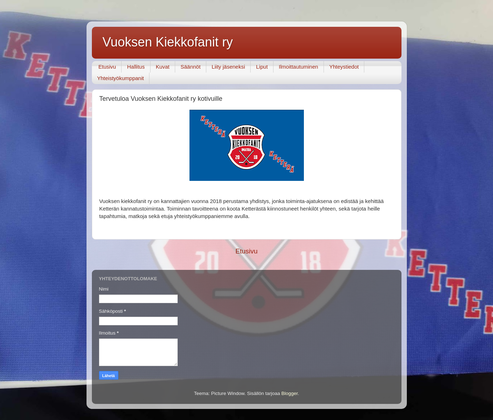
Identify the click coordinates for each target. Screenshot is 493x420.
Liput (262, 67)
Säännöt (191, 67)
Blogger (289, 393)
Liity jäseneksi (228, 67)
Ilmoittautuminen (298, 67)
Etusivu (107, 67)
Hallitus (135, 67)
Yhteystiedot (344, 67)
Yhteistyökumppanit (120, 78)
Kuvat (162, 67)
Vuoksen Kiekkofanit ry (168, 42)
